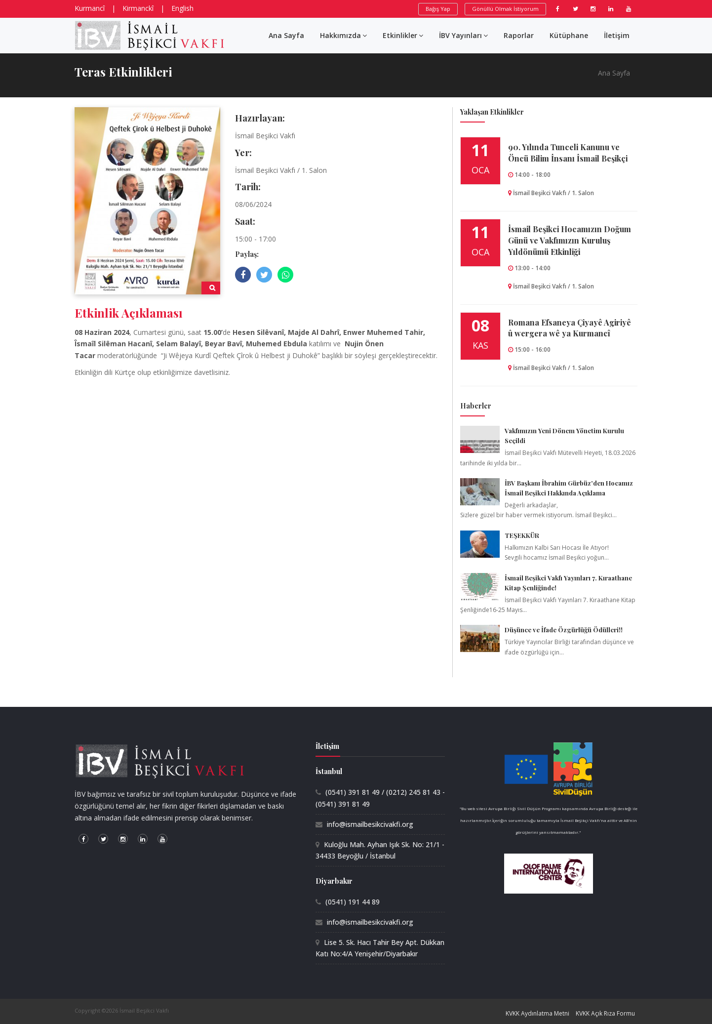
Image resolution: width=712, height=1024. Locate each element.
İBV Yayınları (463, 35)
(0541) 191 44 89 (352, 901)
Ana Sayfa (286, 35)
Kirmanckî (138, 8)
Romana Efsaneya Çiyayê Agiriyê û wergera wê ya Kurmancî (569, 328)
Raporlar (519, 35)
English (182, 8)
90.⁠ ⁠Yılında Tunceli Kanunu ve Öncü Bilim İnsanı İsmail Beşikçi (568, 153)
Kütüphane (569, 35)
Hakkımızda (343, 35)
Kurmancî (90, 8)
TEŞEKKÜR (522, 535)
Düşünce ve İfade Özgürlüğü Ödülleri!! (564, 629)
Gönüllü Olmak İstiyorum (505, 8)
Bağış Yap (438, 8)
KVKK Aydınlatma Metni (537, 1013)
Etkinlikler (403, 35)
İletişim (617, 35)
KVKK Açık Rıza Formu (605, 1013)
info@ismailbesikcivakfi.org (370, 824)
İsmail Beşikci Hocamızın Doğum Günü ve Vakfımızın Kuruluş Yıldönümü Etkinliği (569, 240)
